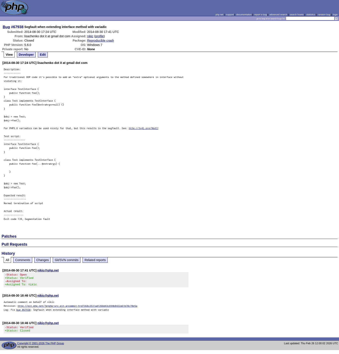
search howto (297, 14)
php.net (219, 14)
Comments (22, 260)
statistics (310, 14)
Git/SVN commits (66, 260)
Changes (42, 260)
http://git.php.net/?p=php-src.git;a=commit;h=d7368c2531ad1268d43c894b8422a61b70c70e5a (77, 308)
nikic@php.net (48, 270)
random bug (324, 14)
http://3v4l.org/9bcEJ (143, 128)
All (7, 260)
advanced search (278, 14)
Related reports (95, 260)
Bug (6, 27)
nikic (90, 36)
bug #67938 (23, 312)
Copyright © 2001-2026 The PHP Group (40, 347)
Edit (43, 54)
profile (99, 36)
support (230, 14)
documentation (244, 14)
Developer (26, 54)
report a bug (260, 14)
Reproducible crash (100, 40)
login (335, 14)
